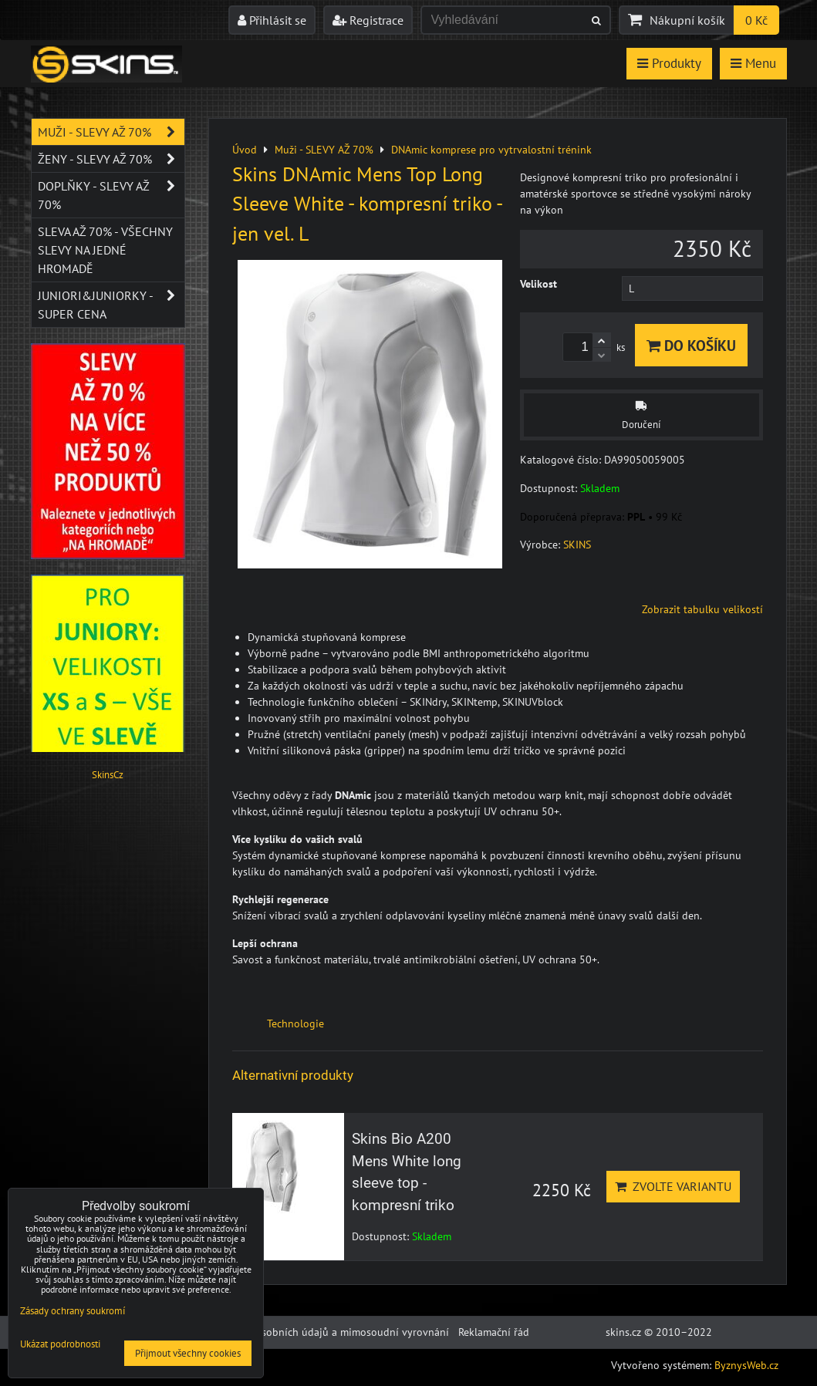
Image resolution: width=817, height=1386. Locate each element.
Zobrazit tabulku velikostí (702, 609)
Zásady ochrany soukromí (72, 1310)
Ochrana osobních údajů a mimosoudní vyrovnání (331, 1332)
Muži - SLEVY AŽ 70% (111, 132)
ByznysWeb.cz (746, 1365)
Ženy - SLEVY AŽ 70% (111, 159)
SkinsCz (107, 774)
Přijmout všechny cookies (188, 1353)
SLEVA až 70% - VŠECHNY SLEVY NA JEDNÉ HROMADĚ (105, 250)
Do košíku (691, 345)
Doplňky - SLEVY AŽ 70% (111, 195)
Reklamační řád (493, 1332)
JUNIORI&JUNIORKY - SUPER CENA (111, 304)
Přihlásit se (272, 20)
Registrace (368, 20)
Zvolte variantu (673, 1186)
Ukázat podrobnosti (60, 1345)
